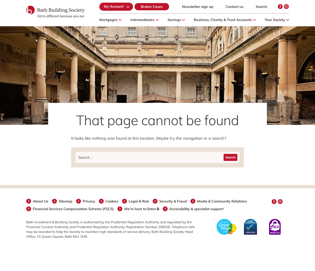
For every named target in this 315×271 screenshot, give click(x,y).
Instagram (286, 6)
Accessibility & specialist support (197, 209)
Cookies (112, 201)
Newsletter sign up (197, 6)
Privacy (89, 201)
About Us (40, 201)
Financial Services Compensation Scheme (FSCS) (73, 209)
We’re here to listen (141, 209)
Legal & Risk (139, 201)
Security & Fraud (173, 201)
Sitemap (65, 201)
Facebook (280, 6)
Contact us (234, 6)
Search (261, 6)
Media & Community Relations (222, 201)
